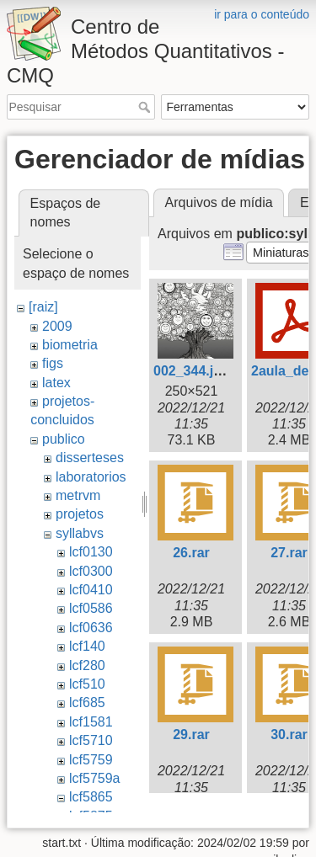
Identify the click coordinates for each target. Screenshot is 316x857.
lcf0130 (91, 552)
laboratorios (91, 477)
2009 (57, 326)
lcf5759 (91, 760)
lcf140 (87, 646)
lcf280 (87, 665)
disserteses (90, 457)
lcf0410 (91, 590)
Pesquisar (146, 107)
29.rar (191, 734)
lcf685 (87, 702)
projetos (80, 514)
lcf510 (87, 684)
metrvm (78, 495)
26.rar (191, 553)
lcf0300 (91, 571)
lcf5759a (95, 778)
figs (52, 363)
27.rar (289, 553)
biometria (70, 345)
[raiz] (43, 307)
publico (63, 439)
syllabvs (80, 533)
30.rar (289, 734)
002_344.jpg (191, 371)
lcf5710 (91, 740)
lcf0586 (91, 608)
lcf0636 (91, 627)
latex (56, 382)
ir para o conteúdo (261, 14)
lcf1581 (91, 722)
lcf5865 (91, 797)
